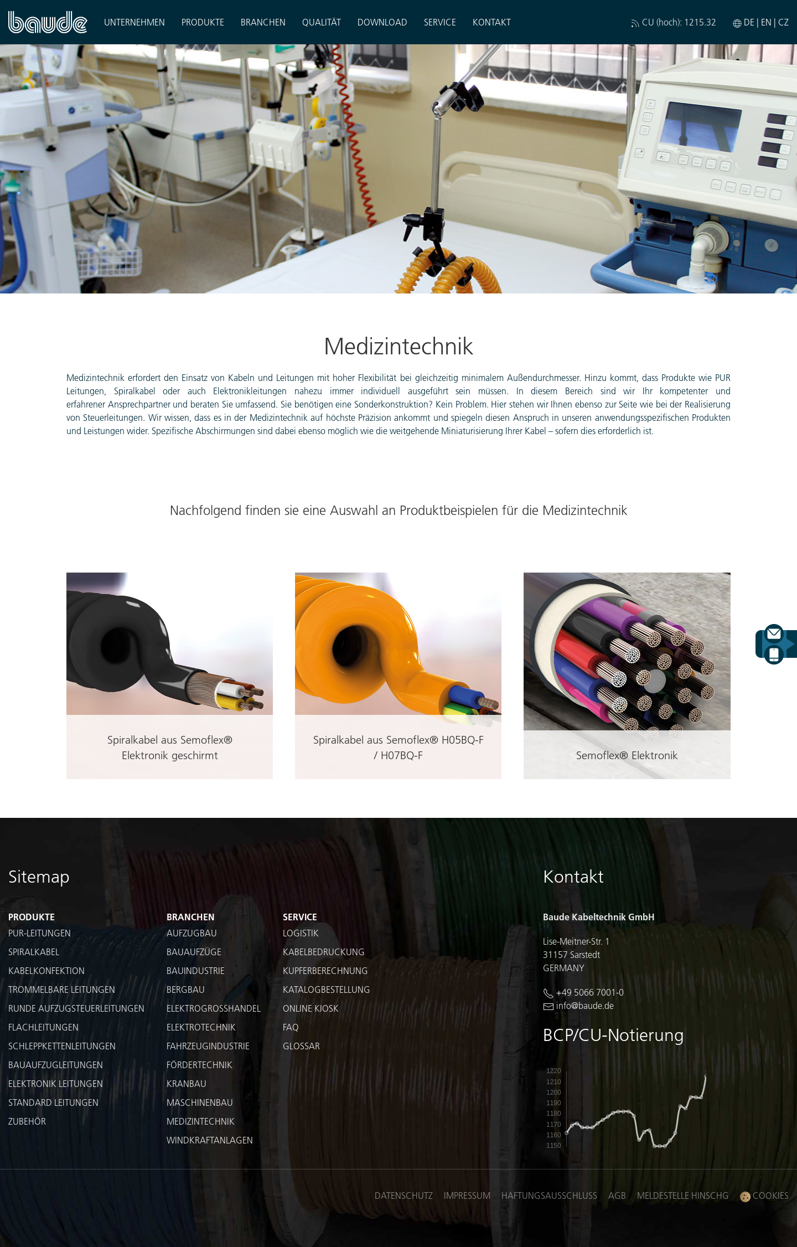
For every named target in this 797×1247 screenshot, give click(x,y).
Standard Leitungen (53, 1102)
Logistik (301, 933)
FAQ (291, 1027)
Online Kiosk (311, 1008)
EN (766, 22)
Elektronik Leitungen (55, 1083)
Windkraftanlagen (210, 1140)
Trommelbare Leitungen (61, 989)
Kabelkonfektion (46, 970)
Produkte (203, 22)
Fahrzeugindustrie (208, 1046)
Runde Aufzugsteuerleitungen (76, 1008)
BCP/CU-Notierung (613, 1034)
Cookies (764, 1195)
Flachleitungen (43, 1027)
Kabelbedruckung (324, 951)
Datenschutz (404, 1195)
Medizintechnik (201, 1121)
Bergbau (186, 989)
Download (382, 22)
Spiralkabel (33, 951)
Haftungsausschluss (549, 1195)
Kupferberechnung (325, 970)
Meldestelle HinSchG (683, 1195)
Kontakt (492, 22)
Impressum (467, 1195)
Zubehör (27, 1121)
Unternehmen (134, 22)
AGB (617, 1195)
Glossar (301, 1046)
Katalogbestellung (326, 989)
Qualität (321, 22)
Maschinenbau (200, 1102)
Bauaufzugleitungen (55, 1064)
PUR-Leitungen (39, 933)
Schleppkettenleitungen (62, 1046)
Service (440, 22)
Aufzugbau (192, 933)
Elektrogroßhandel (214, 1008)
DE (749, 22)
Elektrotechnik (201, 1027)
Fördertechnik (199, 1064)
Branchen (263, 22)
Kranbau (186, 1083)
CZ (783, 22)
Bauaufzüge (194, 951)
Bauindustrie (196, 970)
